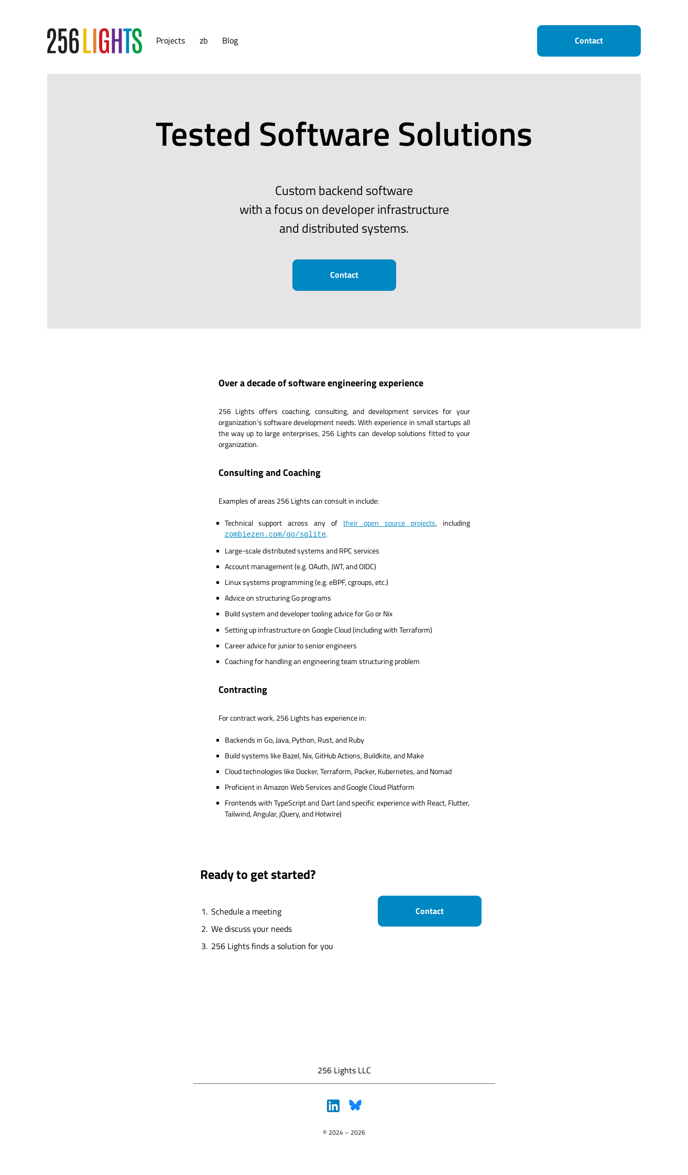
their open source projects (389, 522)
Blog (230, 40)
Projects (170, 40)
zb (204, 40)
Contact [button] (589, 40)
